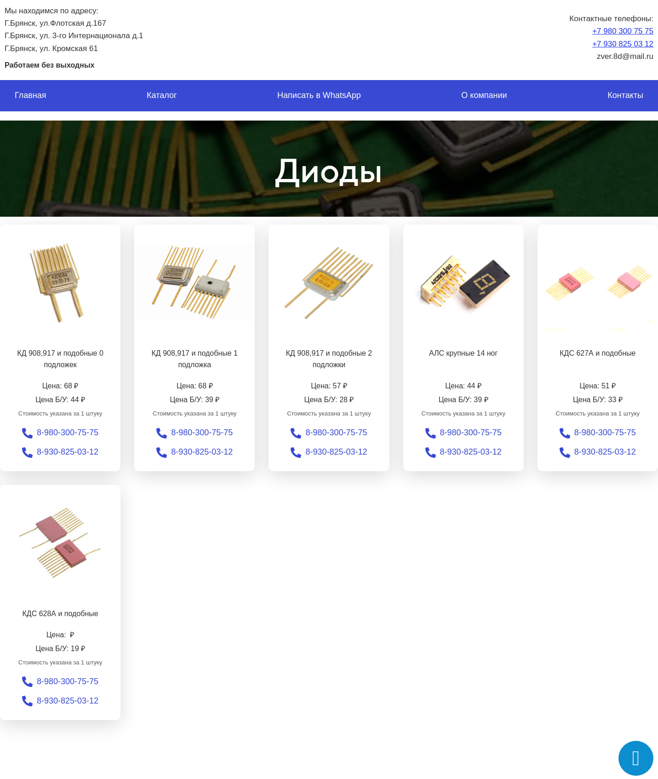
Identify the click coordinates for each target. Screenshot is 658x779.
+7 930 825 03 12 (622, 44)
